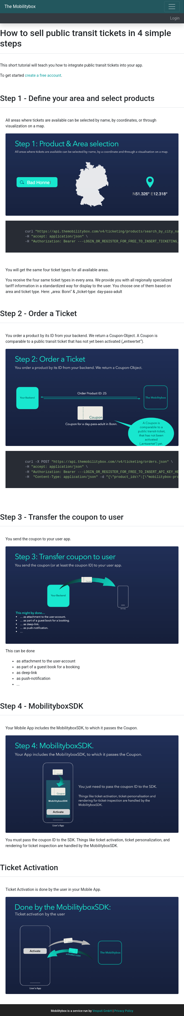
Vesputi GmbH (102, 1011)
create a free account (43, 75)
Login (175, 18)
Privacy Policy (123, 1011)
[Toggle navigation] (172, 6)
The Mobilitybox (20, 6)
